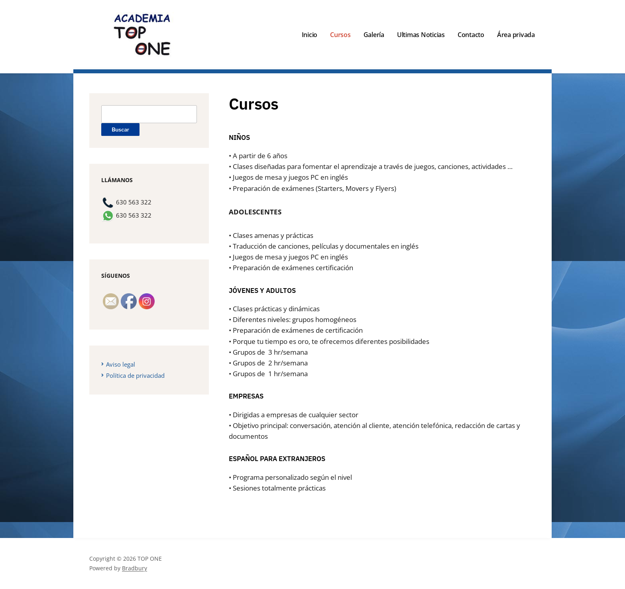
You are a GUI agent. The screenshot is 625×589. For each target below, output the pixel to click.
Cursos (340, 34)
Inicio (310, 34)
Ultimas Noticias (421, 34)
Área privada (516, 34)
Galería (374, 34)
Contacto (471, 34)
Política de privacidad (135, 375)
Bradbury (134, 568)
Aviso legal (120, 364)
